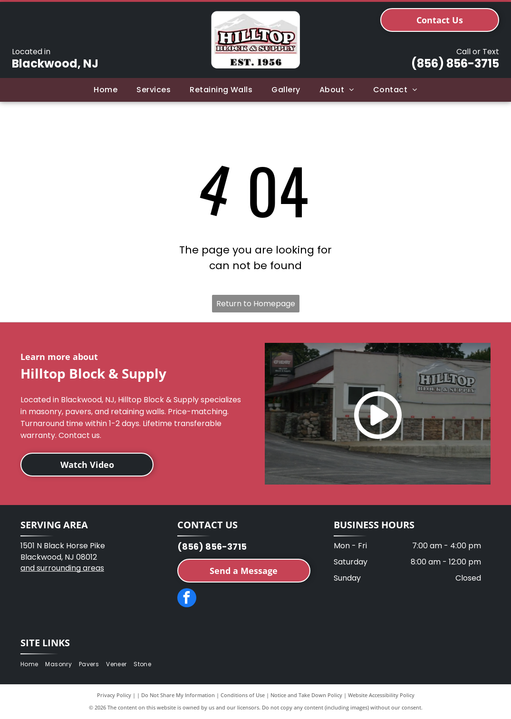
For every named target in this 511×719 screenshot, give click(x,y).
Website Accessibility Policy (381, 695)
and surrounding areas (62, 568)
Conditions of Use (243, 695)
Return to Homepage (255, 303)
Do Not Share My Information (178, 695)
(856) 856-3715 (455, 63)
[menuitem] (105, 90)
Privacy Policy (114, 695)
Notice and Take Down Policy (306, 695)
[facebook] (186, 599)
